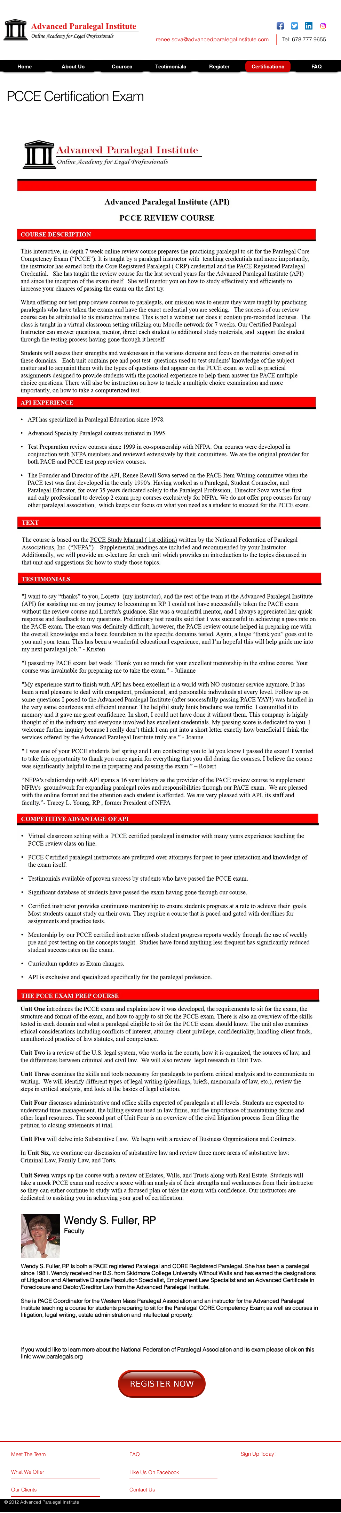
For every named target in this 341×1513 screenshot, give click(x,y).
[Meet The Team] (41, 1454)
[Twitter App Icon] (294, 26)
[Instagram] (323, 26)
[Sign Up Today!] (267, 1453)
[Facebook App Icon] (280, 26)
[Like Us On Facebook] (160, 1472)
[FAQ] (149, 1454)
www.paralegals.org (57, 1356)
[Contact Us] (155, 1489)
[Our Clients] (37, 1489)
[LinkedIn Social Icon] (308, 26)
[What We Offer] (37, 1471)
